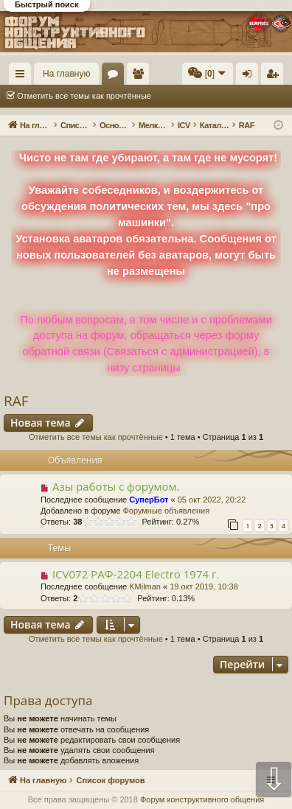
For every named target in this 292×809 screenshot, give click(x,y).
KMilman (145, 586)
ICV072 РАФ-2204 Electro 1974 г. (135, 574)
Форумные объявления (165, 510)
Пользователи (141, 77)
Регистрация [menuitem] (275, 77)
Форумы (116, 77)
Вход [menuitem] (250, 77)
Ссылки (23, 77)
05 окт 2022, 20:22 (212, 499)
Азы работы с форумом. (116, 486)
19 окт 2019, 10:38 (204, 586)
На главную (66, 74)
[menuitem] (207, 74)
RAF (16, 400)
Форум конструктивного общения (202, 799)
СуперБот (148, 499)
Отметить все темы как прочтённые (84, 95)
